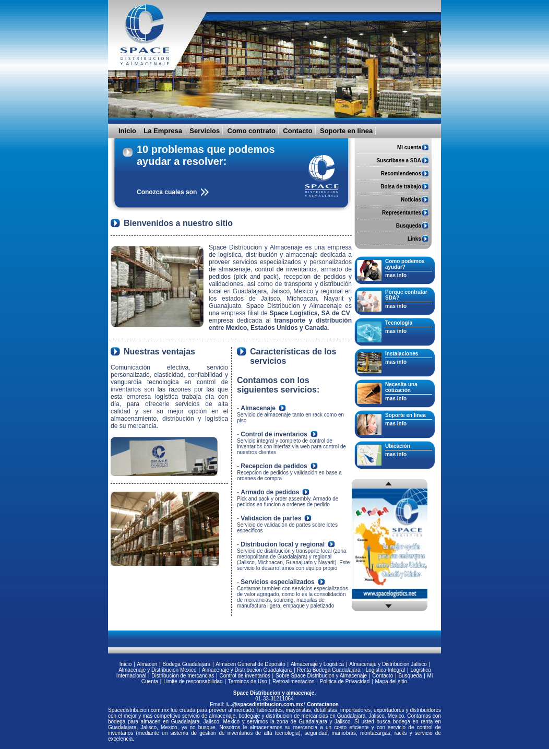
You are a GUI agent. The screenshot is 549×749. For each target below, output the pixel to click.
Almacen (147, 664)
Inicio (127, 131)
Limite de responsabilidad (192, 681)
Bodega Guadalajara (186, 664)
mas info (396, 275)
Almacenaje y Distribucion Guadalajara (247, 670)
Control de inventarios (274, 434)
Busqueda (408, 226)
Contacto (297, 131)
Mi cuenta (409, 147)
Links (414, 239)
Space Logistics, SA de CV (310, 313)
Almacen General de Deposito (250, 664)
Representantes (401, 213)
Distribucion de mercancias (182, 676)
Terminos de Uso (247, 681)
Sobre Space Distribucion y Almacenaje (321, 676)
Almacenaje (258, 408)
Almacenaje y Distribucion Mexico (157, 670)
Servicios (204, 131)
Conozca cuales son (167, 192)
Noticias (411, 200)
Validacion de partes (271, 518)
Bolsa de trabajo (400, 186)
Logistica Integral (385, 670)
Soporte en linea (346, 131)
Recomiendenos (401, 173)
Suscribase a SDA (398, 160)
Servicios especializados (277, 582)
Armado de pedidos (270, 492)
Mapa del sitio (391, 681)
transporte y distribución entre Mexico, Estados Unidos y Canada (280, 324)
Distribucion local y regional (283, 544)
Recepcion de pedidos (274, 466)
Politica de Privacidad (345, 681)
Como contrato (252, 131)
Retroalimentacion (293, 681)
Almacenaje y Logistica (317, 664)
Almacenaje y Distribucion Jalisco (387, 664)
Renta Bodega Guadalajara (328, 670)
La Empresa (163, 131)
